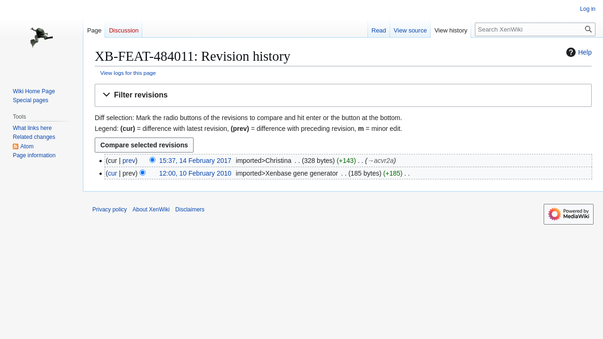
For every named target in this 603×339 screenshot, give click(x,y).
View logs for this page (128, 73)
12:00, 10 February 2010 (195, 173)
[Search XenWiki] (535, 29)
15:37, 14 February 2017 (195, 160)
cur (112, 173)
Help (578, 52)
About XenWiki (151, 209)
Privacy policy (109, 209)
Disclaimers (189, 209)
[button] (343, 95)
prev (128, 160)
